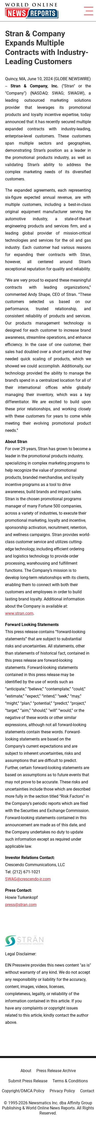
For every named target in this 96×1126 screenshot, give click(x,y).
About (25, 1070)
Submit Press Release (27, 1080)
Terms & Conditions (70, 1080)
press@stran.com (21, 904)
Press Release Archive (56, 1070)
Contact (87, 1090)
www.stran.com (19, 613)
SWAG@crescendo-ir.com (28, 879)
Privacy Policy (62, 1090)
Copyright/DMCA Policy (23, 1090)
